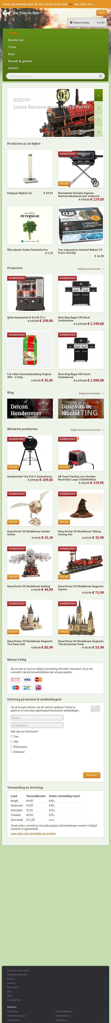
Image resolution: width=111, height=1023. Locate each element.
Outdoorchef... (13, 1020)
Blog (9, 995)
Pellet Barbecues (63, 1015)
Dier (11, 54)
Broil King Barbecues (16, 1015)
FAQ (9, 991)
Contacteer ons (14, 1000)
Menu (101, 12)
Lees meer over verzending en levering (33, 833)
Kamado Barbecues (64, 1011)
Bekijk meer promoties (89, 268)
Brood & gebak (20, 61)
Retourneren (13, 987)
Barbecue (16, 40)
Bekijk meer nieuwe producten (85, 429)
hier (70, 4)
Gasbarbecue (61, 1020)
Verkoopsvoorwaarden (17, 974)
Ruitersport (20, 746)
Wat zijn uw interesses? (24, 731)
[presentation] (37, 764)
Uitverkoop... (12, 1011)
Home (13, 33)
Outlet (13, 68)
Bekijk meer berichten (89, 393)
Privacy (10, 978)
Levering (11, 983)
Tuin (12, 47)
